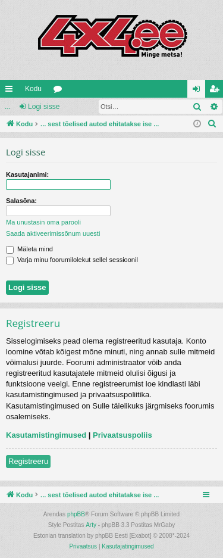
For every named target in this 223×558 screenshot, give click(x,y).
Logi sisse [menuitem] (199, 91)
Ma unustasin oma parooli (43, 222)
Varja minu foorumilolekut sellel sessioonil (72, 259)
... (8, 106)
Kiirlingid (11, 91)
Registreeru (28, 461)
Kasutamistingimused (46, 435)
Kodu (33, 89)
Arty (91, 525)
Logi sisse (43, 106)
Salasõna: (21, 200)
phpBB (76, 514)
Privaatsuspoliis (122, 435)
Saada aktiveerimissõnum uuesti (53, 233)
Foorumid (60, 91)
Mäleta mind (29, 248)
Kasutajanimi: (27, 174)
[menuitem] (212, 123)
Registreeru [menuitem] (217, 91)
